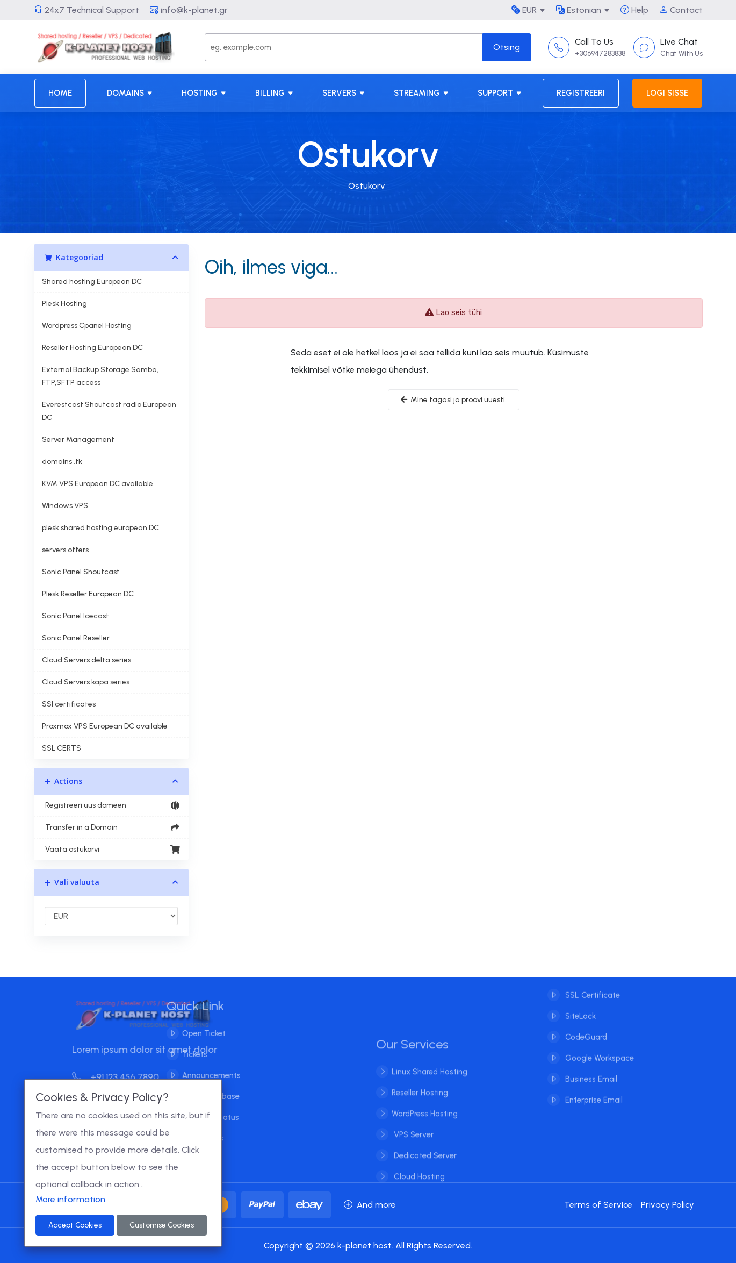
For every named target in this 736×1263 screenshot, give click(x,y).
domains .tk (62, 461)
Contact (681, 10)
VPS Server (413, 1143)
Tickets (186, 1054)
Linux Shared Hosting (429, 1080)
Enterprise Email (593, 1091)
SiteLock (579, 1007)
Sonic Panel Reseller (76, 638)
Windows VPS (65, 505)
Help (634, 10)
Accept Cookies (75, 1225)
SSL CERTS (61, 748)
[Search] (343, 47)
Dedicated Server (424, 1164)
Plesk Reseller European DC (88, 593)
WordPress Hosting (425, 1122)
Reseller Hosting (420, 1101)
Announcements (203, 1075)
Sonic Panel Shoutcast (81, 571)
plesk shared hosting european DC (100, 527)
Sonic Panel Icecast (75, 615)
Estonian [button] (578, 10)
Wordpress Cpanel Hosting (87, 325)
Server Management (78, 439)
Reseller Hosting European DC (92, 347)
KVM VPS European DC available (97, 483)
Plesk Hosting (64, 303)
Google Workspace (598, 1049)
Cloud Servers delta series (86, 660)
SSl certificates (69, 704)
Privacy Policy (667, 1205)
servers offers (65, 549)
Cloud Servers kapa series (85, 682)
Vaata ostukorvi (111, 849)
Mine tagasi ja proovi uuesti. (454, 399)
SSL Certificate (591, 986)
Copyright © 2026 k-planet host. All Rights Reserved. (368, 1245)
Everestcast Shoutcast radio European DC (109, 411)
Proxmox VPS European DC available (105, 726)
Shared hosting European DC (92, 281)
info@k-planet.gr (189, 10)
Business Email (590, 1070)
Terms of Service (598, 1205)
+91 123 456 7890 (124, 1077)
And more (370, 1205)
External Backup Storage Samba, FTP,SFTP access (100, 376)
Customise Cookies (161, 1225)
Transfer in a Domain (111, 827)
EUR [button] (524, 10)
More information (70, 1199)
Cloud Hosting (418, 1185)
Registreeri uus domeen (111, 805)
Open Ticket (195, 1033)
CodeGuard (585, 1028)
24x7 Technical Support (86, 10)
